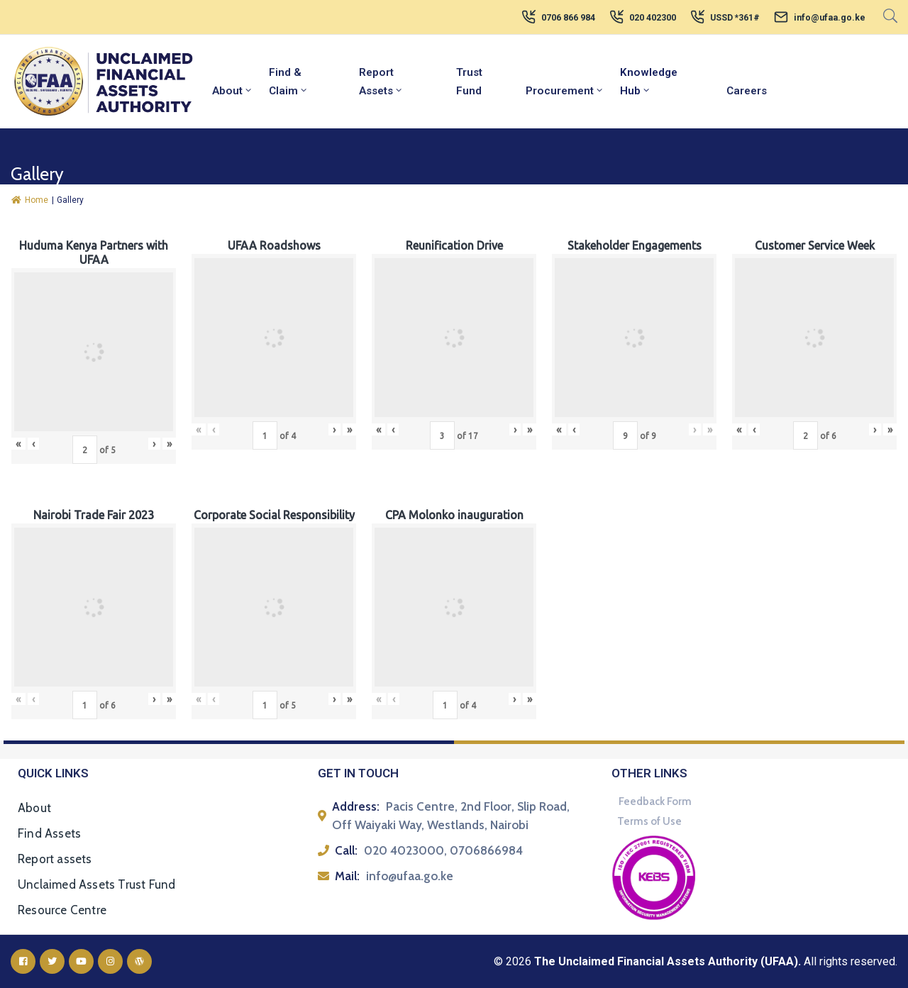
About (232, 90)
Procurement (565, 90)
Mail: (347, 876)
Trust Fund (469, 81)
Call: (346, 850)
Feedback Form (655, 801)
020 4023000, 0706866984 (443, 850)
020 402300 (652, 18)
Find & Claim (289, 81)
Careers (746, 90)
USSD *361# (735, 18)
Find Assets (49, 833)
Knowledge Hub (648, 81)
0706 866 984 (568, 18)
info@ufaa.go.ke (829, 18)
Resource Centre (62, 910)
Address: (356, 806)
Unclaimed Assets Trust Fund (96, 884)
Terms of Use (649, 821)
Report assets (55, 859)
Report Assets (381, 81)
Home (29, 200)
